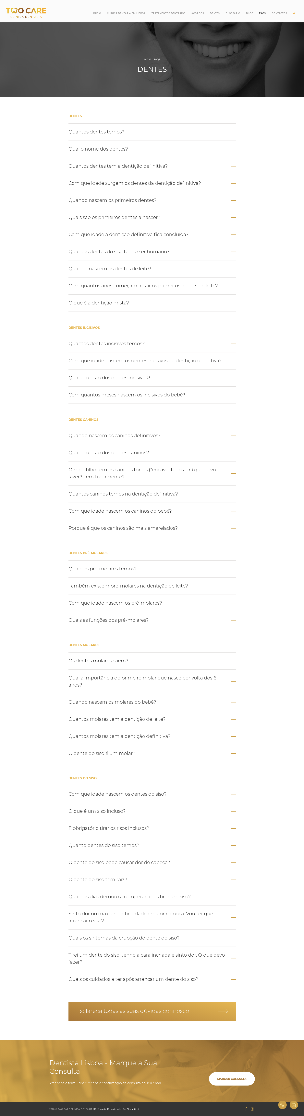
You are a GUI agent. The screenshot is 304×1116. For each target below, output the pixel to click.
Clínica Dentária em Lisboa (126, 13)
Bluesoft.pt (133, 1109)
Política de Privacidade (107, 1109)
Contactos (279, 13)
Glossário (233, 13)
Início (97, 13)
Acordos (197, 13)
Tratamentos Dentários (168, 13)
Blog (249, 13)
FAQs (157, 59)
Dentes (215, 13)
